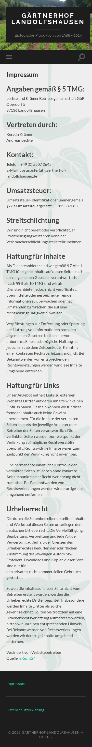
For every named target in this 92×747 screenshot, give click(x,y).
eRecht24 (27, 658)
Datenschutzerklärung (25, 709)
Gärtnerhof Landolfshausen (48, 19)
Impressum (15, 683)
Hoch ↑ (46, 737)
